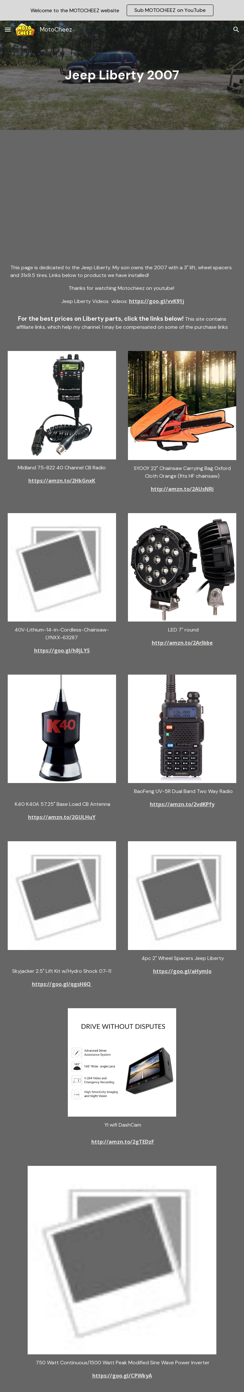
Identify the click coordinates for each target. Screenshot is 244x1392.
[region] (122, 10)
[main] (122, 75)
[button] (7, 29)
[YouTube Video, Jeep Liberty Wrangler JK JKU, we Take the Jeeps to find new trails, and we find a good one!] (122, 191)
